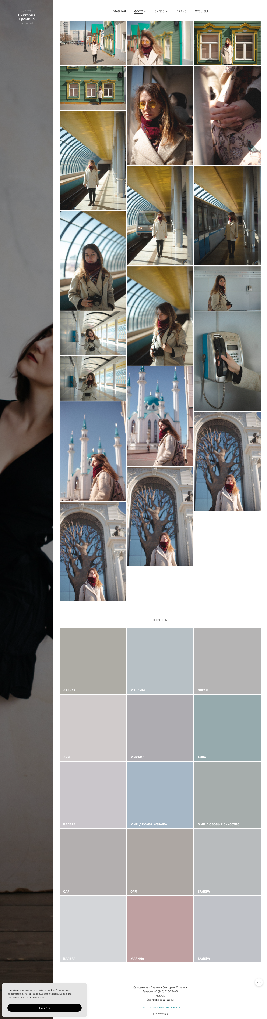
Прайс (181, 11)
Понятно (44, 1007)
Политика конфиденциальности (160, 1007)
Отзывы (201, 11)
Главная (119, 11)
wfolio (165, 1013)
